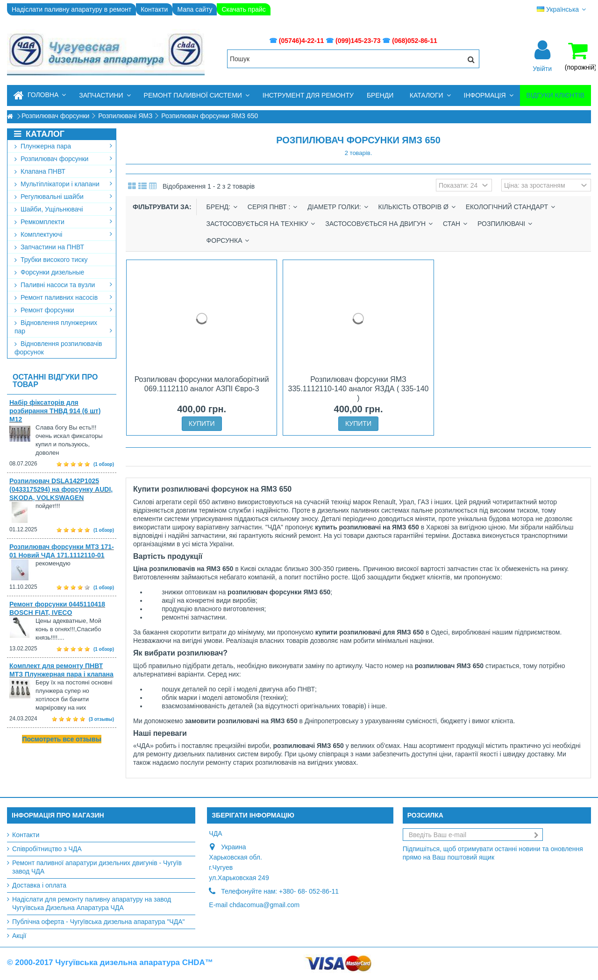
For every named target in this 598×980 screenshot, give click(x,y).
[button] (104, 95)
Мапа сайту (194, 9)
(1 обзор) (103, 464)
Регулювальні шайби (63, 196)
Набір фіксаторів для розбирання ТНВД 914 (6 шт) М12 (54, 411)
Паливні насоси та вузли (63, 285)
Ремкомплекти (63, 222)
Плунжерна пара (63, 146)
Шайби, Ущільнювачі (63, 209)
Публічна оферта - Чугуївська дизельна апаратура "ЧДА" (98, 921)
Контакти (154, 9)
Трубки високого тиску (51, 259)
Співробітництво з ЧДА (47, 849)
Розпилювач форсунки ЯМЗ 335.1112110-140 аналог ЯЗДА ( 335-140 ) (358, 388)
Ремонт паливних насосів (63, 297)
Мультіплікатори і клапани (63, 184)
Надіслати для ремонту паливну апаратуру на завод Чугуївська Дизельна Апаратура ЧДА (91, 903)
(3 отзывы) (101, 719)
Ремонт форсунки (63, 310)
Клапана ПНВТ (63, 171)
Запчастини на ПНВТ (49, 247)
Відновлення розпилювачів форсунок (58, 348)
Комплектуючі (63, 234)
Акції (19, 935)
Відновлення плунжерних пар (63, 327)
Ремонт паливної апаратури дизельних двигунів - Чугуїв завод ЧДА (97, 867)
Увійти (542, 68)
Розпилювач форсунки (63, 158)
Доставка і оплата (39, 885)
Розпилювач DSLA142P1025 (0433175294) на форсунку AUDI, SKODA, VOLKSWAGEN (61, 489)
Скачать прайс (243, 9)
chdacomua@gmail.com (264, 905)
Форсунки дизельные (49, 272)
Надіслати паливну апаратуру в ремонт (71, 9)
